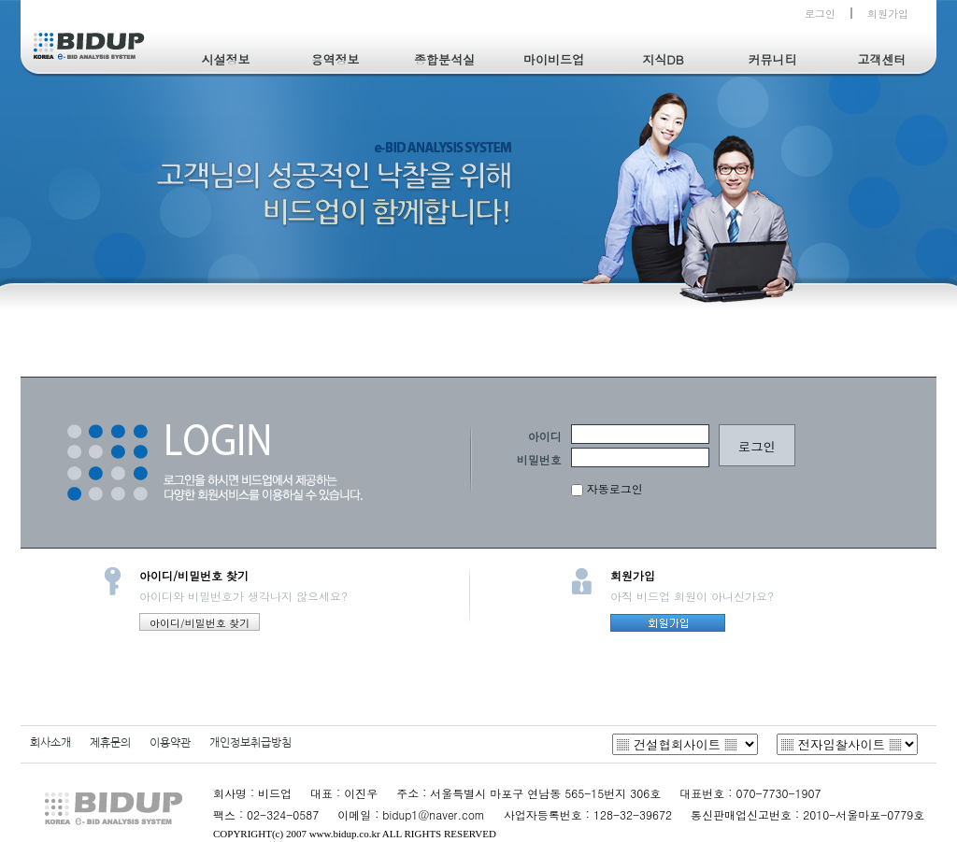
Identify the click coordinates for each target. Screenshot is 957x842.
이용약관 (170, 743)
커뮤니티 (773, 59)
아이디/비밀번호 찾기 (200, 623)
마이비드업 (553, 59)
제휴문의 (110, 743)
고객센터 (882, 59)
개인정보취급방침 (250, 743)
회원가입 (887, 14)
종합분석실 (444, 59)
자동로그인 (607, 488)
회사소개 (50, 743)
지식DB (662, 59)
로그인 (820, 14)
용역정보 (335, 59)
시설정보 (226, 59)
